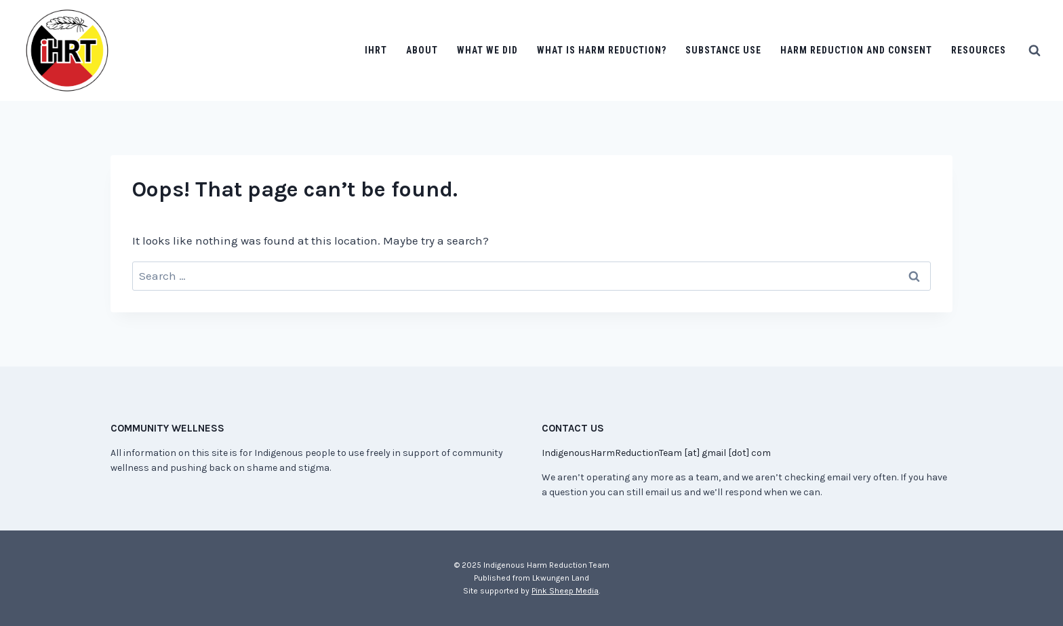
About (422, 50)
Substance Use (723, 50)
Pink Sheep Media (565, 591)
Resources (978, 50)
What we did (487, 50)
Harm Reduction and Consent (856, 50)
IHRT (376, 50)
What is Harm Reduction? (601, 50)
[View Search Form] (1034, 51)
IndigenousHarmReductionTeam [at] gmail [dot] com (656, 453)
